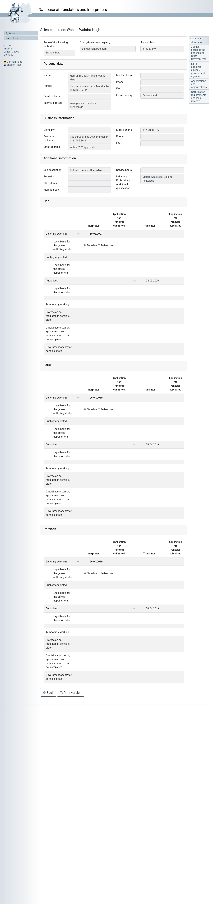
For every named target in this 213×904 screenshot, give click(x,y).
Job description (52, 169)
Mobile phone (124, 75)
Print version (70, 693)
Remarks (49, 176)
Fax (118, 88)
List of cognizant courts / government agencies (198, 70)
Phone (119, 81)
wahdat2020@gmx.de (82, 147)
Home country (124, 95)
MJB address (51, 189)
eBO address (51, 183)
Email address (52, 96)
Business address (49, 138)
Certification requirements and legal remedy (198, 96)
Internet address (53, 102)
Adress (48, 85)
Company (49, 129)
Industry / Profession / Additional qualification (123, 182)
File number (147, 42)
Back (48, 693)
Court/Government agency (95, 42)
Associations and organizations (199, 84)
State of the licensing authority (56, 44)
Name (47, 75)
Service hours (124, 169)
